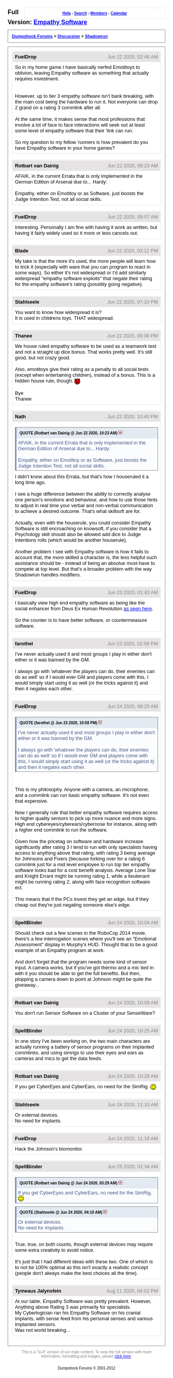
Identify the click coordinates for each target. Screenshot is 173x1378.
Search (80, 13)
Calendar (118, 13)
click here (123, 1356)
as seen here (138, 608)
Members (99, 13)
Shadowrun (96, 36)
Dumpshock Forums (32, 36)
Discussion (69, 36)
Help (67, 13)
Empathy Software (60, 22)
